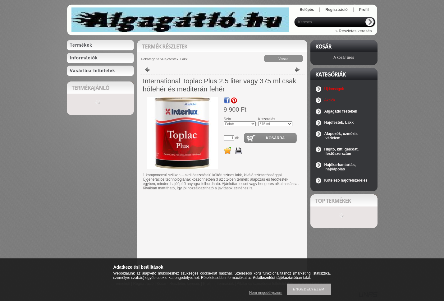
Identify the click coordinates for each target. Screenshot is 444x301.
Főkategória (150, 59)
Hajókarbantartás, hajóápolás (340, 167)
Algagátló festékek (340, 111)
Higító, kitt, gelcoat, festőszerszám (341, 151)
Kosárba (275, 138)
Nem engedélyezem (265, 292)
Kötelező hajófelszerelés (346, 180)
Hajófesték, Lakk (174, 59)
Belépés (307, 9)
